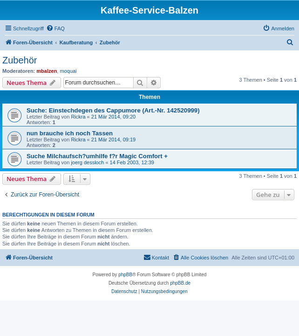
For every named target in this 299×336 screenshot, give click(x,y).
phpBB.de (180, 283)
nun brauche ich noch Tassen (70, 133)
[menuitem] (55, 28)
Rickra (78, 116)
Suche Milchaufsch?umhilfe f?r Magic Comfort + (97, 156)
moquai (68, 71)
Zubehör (19, 60)
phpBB (125, 274)
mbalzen (46, 71)
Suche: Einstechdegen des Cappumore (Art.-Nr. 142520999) (113, 110)
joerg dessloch (87, 162)
